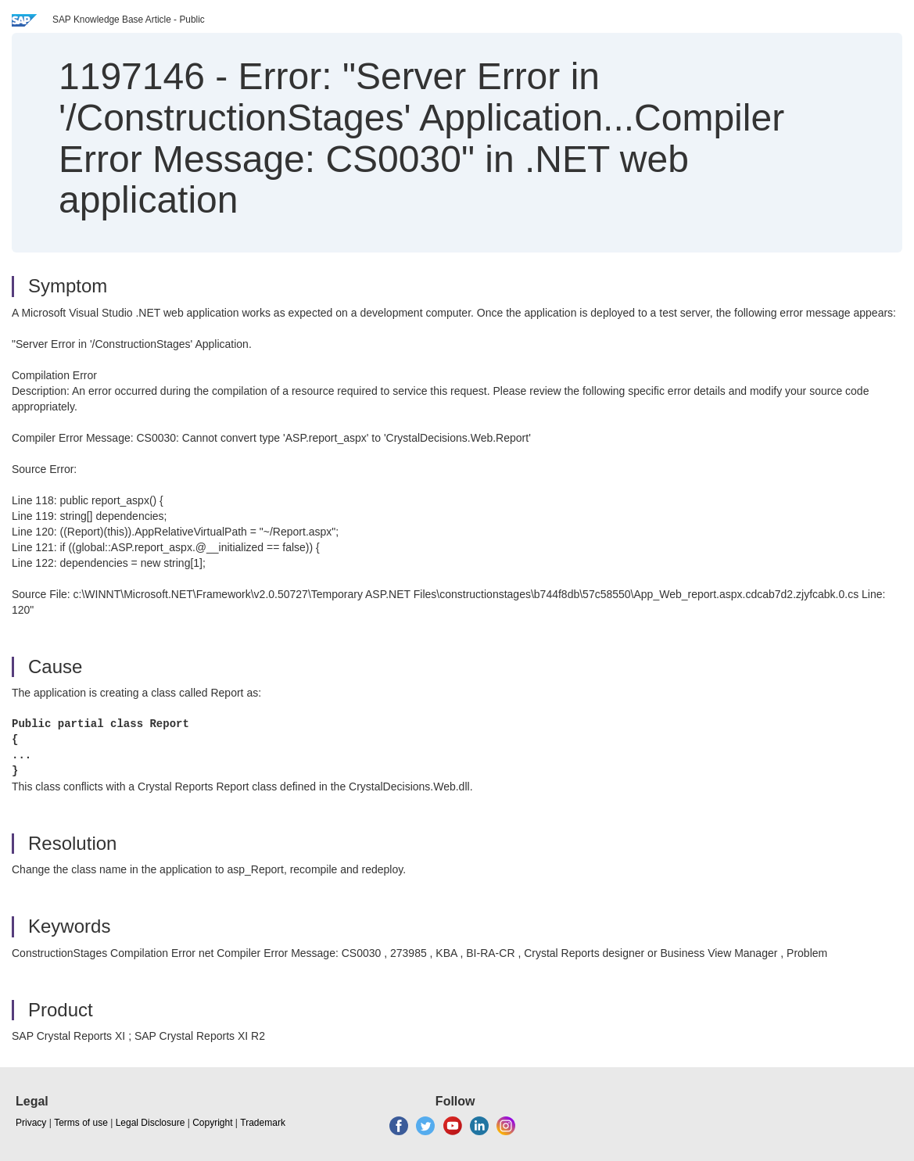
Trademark (262, 1122)
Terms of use (81, 1122)
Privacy (31, 1122)
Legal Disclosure (150, 1122)
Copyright (212, 1122)
